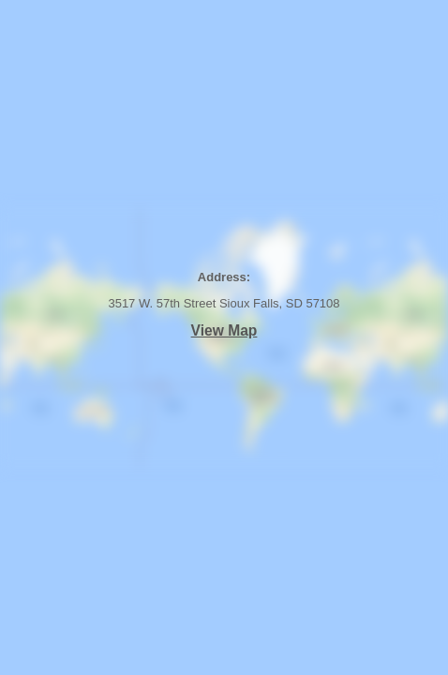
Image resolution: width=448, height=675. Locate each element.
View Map (224, 330)
